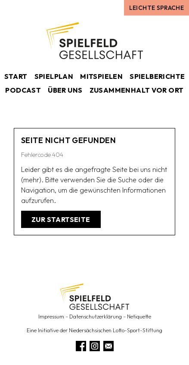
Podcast (23, 90)
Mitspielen (101, 76)
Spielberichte (157, 76)
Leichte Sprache (156, 8)
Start (16, 76)
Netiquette (139, 316)
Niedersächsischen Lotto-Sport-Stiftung (115, 330)
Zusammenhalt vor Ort (137, 90)
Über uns (65, 90)
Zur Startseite (60, 219)
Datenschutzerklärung (95, 316)
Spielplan (54, 76)
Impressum (51, 316)
